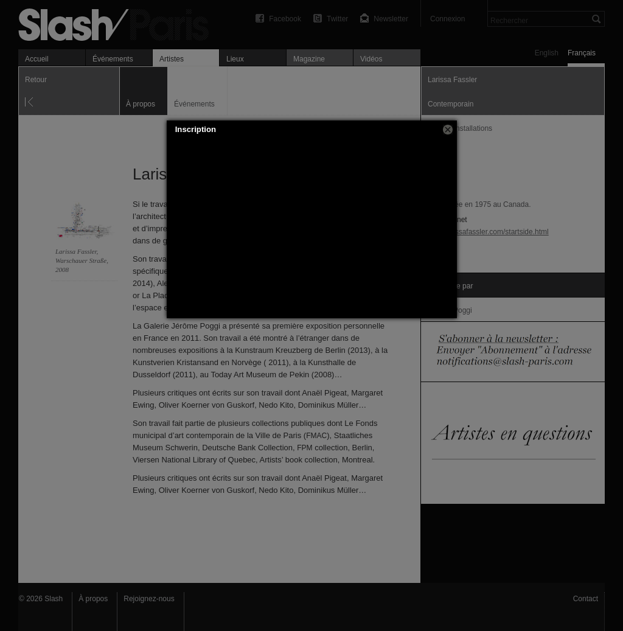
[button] (448, 129)
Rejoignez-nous (149, 598)
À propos (93, 598)
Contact (585, 598)
